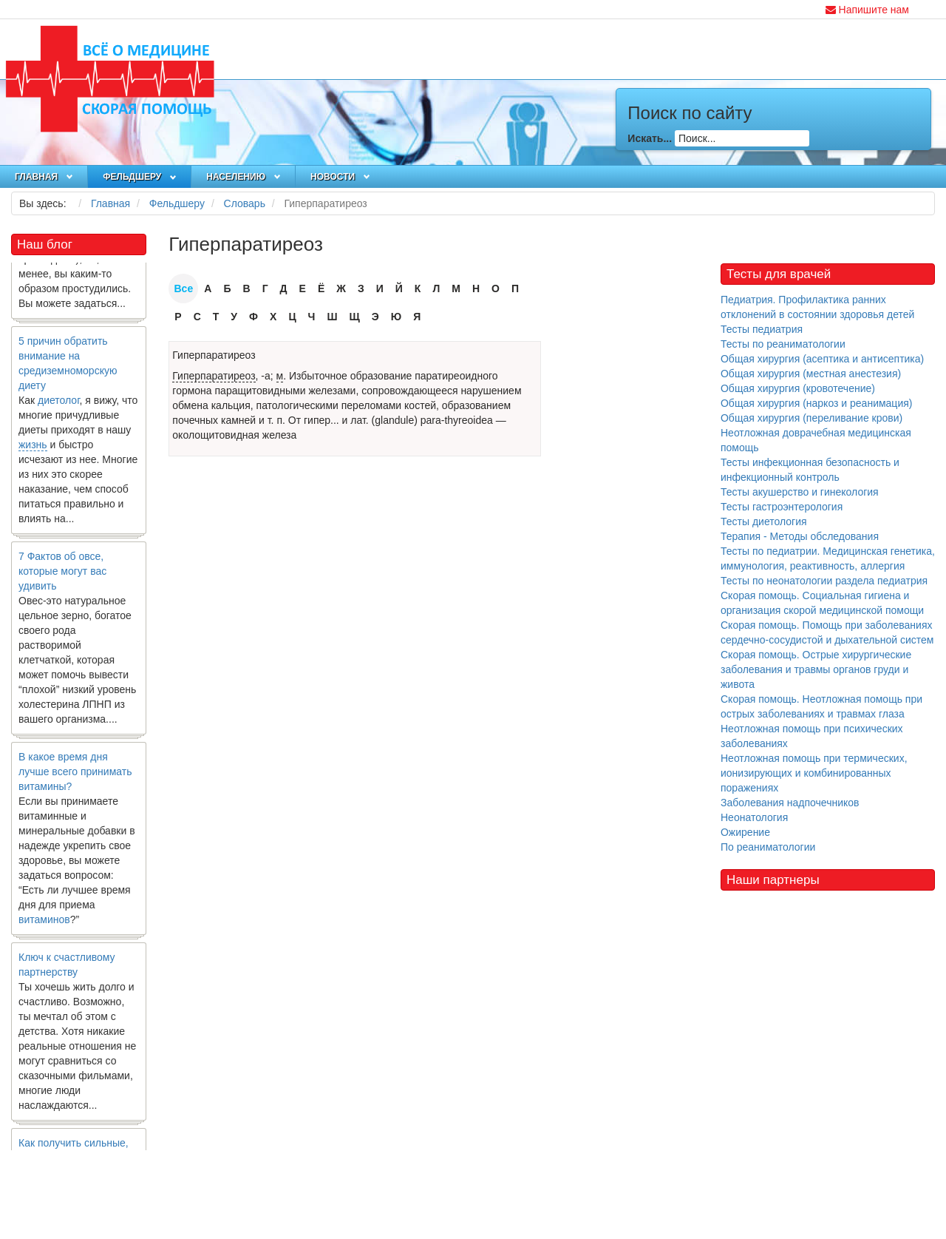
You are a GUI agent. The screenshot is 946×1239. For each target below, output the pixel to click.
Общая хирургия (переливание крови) (811, 418)
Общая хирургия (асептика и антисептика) (822, 359)
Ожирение (745, 832)
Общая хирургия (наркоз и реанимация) (816, 403)
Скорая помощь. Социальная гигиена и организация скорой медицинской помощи (822, 603)
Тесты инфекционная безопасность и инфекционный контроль (810, 469)
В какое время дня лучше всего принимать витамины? (75, 778)
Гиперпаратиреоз (213, 355)
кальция (231, 405)
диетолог (59, 407)
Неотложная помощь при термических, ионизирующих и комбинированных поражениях (814, 773)
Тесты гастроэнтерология (782, 507)
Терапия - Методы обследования (800, 536)
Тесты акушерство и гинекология (800, 492)
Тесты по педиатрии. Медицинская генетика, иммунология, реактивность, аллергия (828, 558)
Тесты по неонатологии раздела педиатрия (824, 581)
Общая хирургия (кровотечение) (798, 388)
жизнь (32, 451)
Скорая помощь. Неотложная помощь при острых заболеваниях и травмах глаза (821, 706)
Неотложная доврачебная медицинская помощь (816, 440)
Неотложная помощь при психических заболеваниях (812, 736)
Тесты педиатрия (762, 329)
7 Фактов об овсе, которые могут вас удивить (62, 577)
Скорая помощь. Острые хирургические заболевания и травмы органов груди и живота (816, 669)
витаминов (44, 926)
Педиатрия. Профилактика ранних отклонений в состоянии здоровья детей (817, 307)
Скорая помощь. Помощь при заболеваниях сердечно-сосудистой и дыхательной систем (827, 632)
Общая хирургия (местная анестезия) (811, 373)
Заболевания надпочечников (790, 802)
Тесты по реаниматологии (783, 344)
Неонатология (754, 817)
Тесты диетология (764, 521)
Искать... (649, 138)
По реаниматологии (768, 847)
